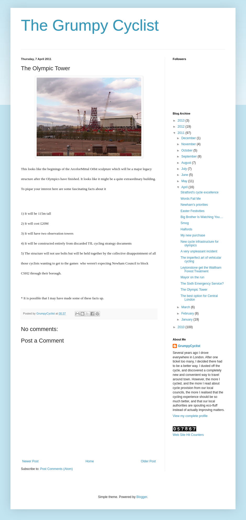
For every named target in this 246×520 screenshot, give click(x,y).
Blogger (141, 497)
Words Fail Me (191, 199)
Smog (185, 223)
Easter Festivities (192, 211)
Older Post (148, 461)
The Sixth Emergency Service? (202, 283)
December (189, 138)
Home (90, 461)
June (185, 175)
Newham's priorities (194, 205)
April (184, 187)
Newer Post (30, 461)
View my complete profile (190, 416)
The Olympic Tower (194, 289)
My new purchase (193, 235)
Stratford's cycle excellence (200, 192)
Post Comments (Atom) (56, 469)
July (184, 169)
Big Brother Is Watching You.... (202, 217)
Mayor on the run (192, 277)
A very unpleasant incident (199, 251)
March (186, 307)
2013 (182, 120)
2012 (182, 126)
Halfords (186, 229)
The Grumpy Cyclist (90, 25)
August (186, 163)
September (189, 156)
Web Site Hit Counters (188, 435)
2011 (182, 133)
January (187, 319)
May (184, 181)
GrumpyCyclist (189, 346)
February (188, 313)
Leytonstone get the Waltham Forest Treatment (201, 269)
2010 (182, 327)
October (187, 150)
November (189, 144)
